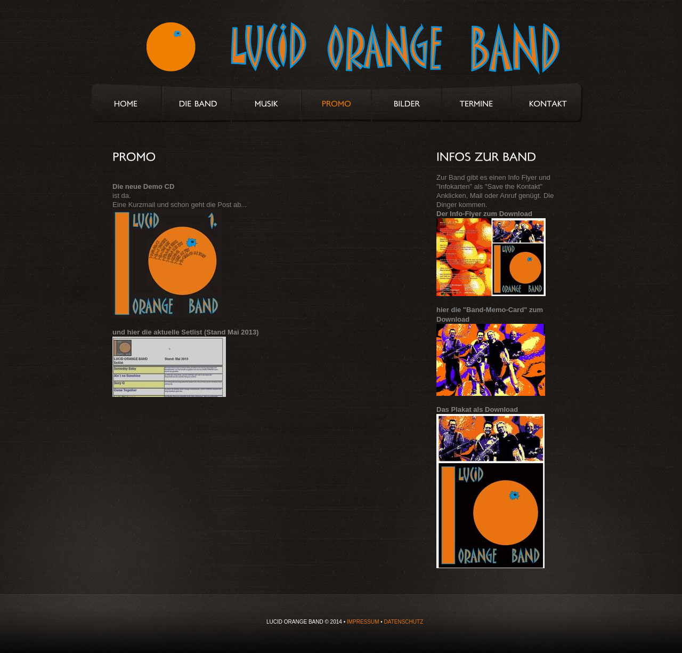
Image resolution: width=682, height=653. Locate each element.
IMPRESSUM (363, 622)
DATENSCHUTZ (404, 622)
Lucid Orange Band (326, 51)
